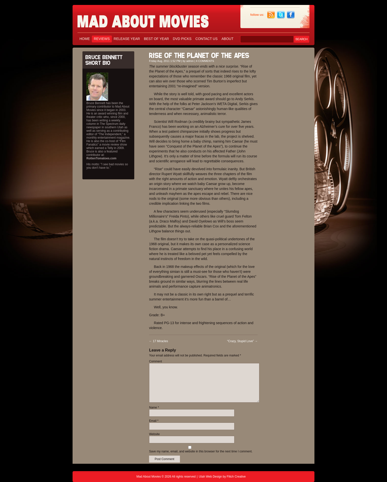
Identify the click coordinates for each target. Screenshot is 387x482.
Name (154, 407)
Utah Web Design (210, 476)
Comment (155, 361)
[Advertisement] (287, 123)
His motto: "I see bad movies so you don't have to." (107, 166)
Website (154, 434)
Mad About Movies (152, 19)
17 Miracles (158, 341)
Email (153, 421)
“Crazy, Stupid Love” (242, 341)
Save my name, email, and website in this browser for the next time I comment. (200, 451)
